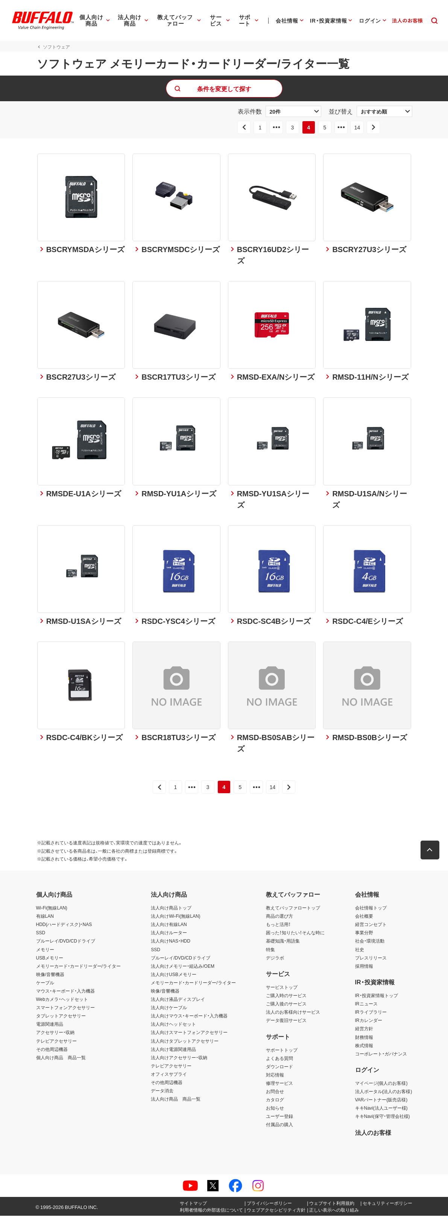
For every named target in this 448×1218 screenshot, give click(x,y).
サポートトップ (282, 1052)
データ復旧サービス (286, 1022)
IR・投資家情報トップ (376, 997)
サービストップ (282, 989)
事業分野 (364, 935)
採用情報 (364, 968)
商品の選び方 (279, 918)
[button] (431, 852)
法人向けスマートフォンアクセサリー (189, 1034)
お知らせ (275, 1110)
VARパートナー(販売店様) (381, 1102)
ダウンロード (279, 1068)
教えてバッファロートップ (293, 910)
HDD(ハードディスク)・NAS (64, 926)
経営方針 (364, 1031)
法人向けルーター (169, 935)
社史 (359, 951)
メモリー (45, 951)
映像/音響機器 (50, 976)
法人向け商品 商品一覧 (175, 1101)
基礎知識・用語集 (283, 943)
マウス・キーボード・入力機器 (65, 993)
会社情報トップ (371, 910)
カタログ (275, 1102)
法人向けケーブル (169, 1010)
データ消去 (162, 1093)
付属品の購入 (279, 1127)
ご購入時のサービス (286, 997)
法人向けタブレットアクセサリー (185, 1043)
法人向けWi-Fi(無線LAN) (175, 918)
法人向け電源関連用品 (173, 1051)
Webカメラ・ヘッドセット (62, 1001)
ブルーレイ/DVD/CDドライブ (65, 943)
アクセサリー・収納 (55, 1034)
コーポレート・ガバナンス (381, 1055)
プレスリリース (371, 959)
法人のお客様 (373, 1134)
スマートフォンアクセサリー (65, 1010)
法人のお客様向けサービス (293, 1014)
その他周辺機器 (52, 1051)
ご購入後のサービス (286, 1006)
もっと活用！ (278, 926)
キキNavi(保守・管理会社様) (382, 1118)
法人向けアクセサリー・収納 (179, 1059)
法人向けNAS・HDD (170, 943)
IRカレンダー (368, 1022)
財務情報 (364, 1039)
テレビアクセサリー (56, 1043)
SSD (41, 935)
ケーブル (45, 984)
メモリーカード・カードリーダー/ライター (78, 968)
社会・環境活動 (369, 943)
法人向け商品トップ (171, 910)
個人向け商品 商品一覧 (61, 1059)
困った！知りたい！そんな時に (295, 935)
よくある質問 (279, 1060)
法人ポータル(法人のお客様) (383, 1093)
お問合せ (275, 1093)
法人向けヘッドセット (173, 1026)
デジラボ (275, 959)
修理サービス (279, 1085)
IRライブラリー (371, 1014)
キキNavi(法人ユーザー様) (381, 1110)
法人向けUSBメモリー (173, 976)
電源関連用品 (49, 1026)
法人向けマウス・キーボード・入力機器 (189, 1018)
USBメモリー (50, 959)
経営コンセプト (371, 926)
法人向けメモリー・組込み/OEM (182, 968)
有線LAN (45, 918)
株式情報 (364, 1047)
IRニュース (366, 1006)
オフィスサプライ (169, 1076)
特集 (270, 951)
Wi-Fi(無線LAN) (51, 910)
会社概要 (364, 918)
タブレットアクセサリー (61, 1018)
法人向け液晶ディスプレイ (178, 1001)
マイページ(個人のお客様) (381, 1085)
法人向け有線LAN (169, 926)
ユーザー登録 (279, 1118)
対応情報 (275, 1077)
